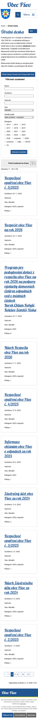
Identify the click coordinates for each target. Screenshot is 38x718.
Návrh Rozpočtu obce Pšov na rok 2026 (16, 352)
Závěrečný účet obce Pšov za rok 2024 (18, 496)
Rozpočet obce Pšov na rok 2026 (18, 227)
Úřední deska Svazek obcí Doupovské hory (18, 74)
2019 (23, 128)
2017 (8, 128)
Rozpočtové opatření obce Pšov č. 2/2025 (17, 635)
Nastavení (31, 715)
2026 (8, 138)
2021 (16, 131)
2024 (16, 135)
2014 (8, 125)
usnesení (10, 142)
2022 (23, 131)
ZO (8, 145)
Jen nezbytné (20, 715)
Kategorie (8, 121)
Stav (6, 107)
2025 (23, 135)
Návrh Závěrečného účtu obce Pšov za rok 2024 (18, 588)
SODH (27, 138)
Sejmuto (7, 100)
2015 (16, 125)
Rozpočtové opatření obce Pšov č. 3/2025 (17, 540)
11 (28, 674)
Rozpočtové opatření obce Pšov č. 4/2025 (17, 399)
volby (19, 142)
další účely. (23, 704)
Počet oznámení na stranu (18, 163)
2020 (8, 131)
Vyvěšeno (8, 93)
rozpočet (17, 138)
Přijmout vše (7, 715)
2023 (8, 135)
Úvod (3, 26)
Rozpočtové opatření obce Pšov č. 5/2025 (17, 182)
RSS (33, 31)
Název (6, 86)
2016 (23, 125)
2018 (16, 128)
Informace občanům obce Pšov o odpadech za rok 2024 (18, 448)
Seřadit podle (9, 114)
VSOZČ (27, 142)
